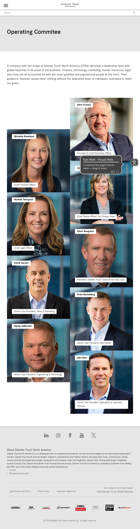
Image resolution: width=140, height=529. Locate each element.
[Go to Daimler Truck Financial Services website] (95, 507)
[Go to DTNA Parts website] (109, 508)
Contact (12, 470)
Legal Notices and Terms (19, 491)
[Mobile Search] (65, 13)
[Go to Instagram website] (58, 435)
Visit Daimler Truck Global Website (115, 491)
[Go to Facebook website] (70, 435)
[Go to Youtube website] (82, 435)
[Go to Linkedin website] (46, 435)
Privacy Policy (43, 491)
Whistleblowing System (19, 473)
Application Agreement (66, 491)
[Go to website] (63, 507)
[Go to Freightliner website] (15, 507)
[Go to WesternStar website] (31, 508)
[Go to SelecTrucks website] (124, 507)
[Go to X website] (94, 435)
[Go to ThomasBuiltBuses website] (46, 507)
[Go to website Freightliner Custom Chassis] (80, 507)
